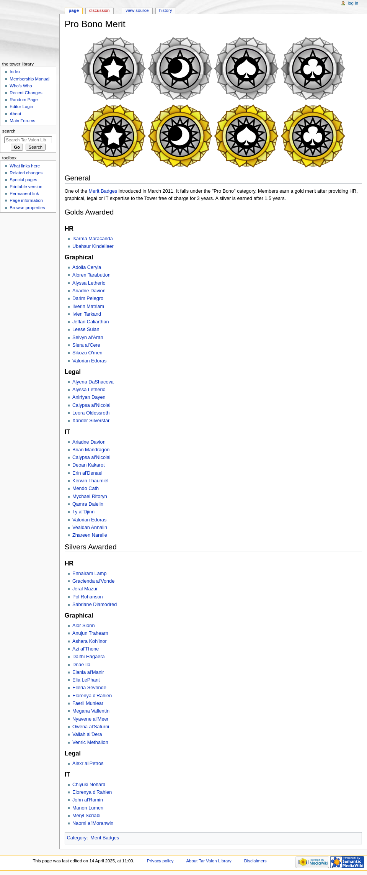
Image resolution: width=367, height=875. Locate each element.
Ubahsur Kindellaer (93, 246)
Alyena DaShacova (93, 382)
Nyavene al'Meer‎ (90, 719)
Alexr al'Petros (87, 763)
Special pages (23, 179)
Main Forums (22, 120)
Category (76, 838)
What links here (25, 166)
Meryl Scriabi (86, 815)
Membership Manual (29, 79)
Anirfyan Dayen (89, 397)
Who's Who (21, 86)
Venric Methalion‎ (90, 742)
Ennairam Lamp (89, 573)
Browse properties (27, 207)
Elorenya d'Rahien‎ (92, 792)
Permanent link (24, 193)
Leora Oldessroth (90, 413)
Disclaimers (255, 861)
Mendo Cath (85, 488)
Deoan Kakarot (88, 465)
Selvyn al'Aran (87, 337)
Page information (26, 200)
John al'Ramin (87, 800)
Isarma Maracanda (92, 238)
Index (15, 71)
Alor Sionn (83, 625)
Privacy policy (160, 861)
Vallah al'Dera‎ (87, 734)
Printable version (26, 186)
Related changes (26, 172)
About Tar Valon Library (208, 861)
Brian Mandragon (90, 449)
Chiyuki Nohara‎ (89, 784)
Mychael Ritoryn (89, 496)
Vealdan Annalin (89, 527)
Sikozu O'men (87, 353)
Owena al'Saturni (90, 726)
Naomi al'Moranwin (93, 823)
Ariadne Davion (89, 290)
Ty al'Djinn (83, 512)
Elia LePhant (86, 680)
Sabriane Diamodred (94, 604)
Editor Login (21, 106)
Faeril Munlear (87, 703)
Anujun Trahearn (90, 633)
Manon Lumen (87, 808)
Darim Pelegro (87, 298)
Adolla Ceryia (86, 267)
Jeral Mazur (85, 589)
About (15, 113)
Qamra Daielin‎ (87, 504)
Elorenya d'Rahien (92, 695)
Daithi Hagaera (88, 656)
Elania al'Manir (88, 672)
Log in (353, 3)
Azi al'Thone (85, 649)
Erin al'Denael (87, 473)
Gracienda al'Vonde (93, 581)
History (165, 10)
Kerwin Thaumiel (90, 480)
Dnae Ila (81, 664)
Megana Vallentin (90, 711)
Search (9, 131)
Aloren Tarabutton (91, 275)
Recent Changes (26, 92)
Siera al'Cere (86, 345)
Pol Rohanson (87, 597)
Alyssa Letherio (89, 389)
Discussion (99, 10)
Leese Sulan (85, 329)
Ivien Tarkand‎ (86, 314)
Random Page (24, 99)
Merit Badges (102, 191)
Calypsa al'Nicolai (91, 405)
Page (74, 10)
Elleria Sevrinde (89, 687)
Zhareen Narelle (89, 535)
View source (137, 10)
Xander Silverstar (90, 420)
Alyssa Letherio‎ (89, 283)
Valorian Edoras (89, 361)
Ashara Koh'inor (89, 641)
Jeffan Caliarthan (90, 321)
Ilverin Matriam (88, 306)
